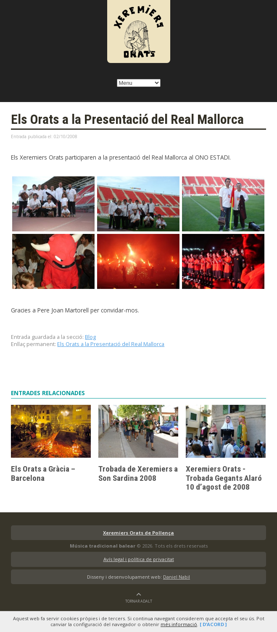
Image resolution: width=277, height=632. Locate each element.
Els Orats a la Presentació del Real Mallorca (110, 344)
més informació (179, 624)
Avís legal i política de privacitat (138, 559)
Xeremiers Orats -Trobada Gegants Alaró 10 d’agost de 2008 (224, 477)
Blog (90, 337)
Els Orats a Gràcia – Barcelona (43, 473)
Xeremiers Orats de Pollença (138, 533)
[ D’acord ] (213, 624)
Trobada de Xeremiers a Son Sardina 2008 (138, 473)
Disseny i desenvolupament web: (138, 577)
